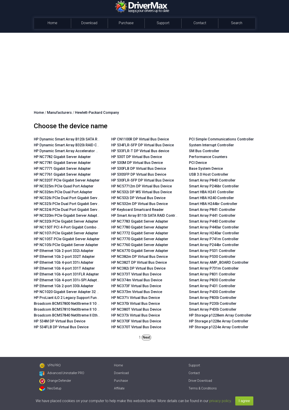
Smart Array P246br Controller (214, 186)
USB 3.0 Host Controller (208, 174)
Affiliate (119, 388)
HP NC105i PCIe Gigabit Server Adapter (66, 245)
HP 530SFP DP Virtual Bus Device (138, 174)
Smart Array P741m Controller (214, 239)
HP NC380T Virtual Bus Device (136, 309)
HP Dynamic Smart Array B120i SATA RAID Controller (77, 139)
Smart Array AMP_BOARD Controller (219, 262)
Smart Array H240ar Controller (214, 233)
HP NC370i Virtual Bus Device (135, 303)
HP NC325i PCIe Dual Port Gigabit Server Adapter (74, 204)
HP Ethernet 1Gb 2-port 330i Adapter (63, 286)
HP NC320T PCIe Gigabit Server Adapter (67, 180)
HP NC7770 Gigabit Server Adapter (139, 239)
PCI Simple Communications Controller (221, 139)
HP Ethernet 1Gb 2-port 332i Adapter (63, 251)
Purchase (126, 23)
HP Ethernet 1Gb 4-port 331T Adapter (64, 268)
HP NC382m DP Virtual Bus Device (139, 256)
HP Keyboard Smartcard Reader (137, 209)
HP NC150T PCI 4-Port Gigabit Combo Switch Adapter (78, 227)
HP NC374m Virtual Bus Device (136, 280)
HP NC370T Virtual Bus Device (136, 327)
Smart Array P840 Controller (212, 180)
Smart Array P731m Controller (214, 268)
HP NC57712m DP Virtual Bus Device (141, 186)
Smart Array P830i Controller (212, 298)
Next (146, 337)
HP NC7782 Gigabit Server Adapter (62, 157)
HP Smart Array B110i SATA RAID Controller (147, 215)
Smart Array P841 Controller (212, 209)
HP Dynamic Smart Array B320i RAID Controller (72, 145)
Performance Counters (208, 157)
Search (236, 23)
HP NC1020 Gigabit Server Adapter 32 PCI (68, 292)
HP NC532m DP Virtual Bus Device (139, 204)
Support (163, 23)
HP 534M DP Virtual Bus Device (59, 321)
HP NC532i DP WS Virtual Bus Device (141, 192)
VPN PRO (50, 365)
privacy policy (220, 401)
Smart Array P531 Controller (212, 251)
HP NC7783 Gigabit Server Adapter (139, 221)
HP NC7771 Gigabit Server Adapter (62, 168)
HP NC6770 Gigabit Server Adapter (139, 251)
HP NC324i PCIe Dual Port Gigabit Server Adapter (74, 209)
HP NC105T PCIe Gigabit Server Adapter (67, 239)
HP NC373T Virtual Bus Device (136, 274)
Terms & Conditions (203, 388)
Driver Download (200, 380)
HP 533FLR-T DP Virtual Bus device (140, 151)
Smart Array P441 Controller (212, 215)
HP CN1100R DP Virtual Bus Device (140, 139)
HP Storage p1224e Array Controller (218, 327)
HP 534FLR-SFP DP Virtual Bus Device (142, 145)
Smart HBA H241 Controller (211, 192)
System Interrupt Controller (211, 145)
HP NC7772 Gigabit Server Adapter (139, 233)
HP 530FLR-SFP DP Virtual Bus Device (142, 180)
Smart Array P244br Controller (214, 245)
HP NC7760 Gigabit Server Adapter (139, 245)
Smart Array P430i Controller (212, 309)
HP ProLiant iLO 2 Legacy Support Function (69, 298)
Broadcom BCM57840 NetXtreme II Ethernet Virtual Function (83, 315)
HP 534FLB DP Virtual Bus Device (61, 327)
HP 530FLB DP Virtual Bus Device (138, 168)
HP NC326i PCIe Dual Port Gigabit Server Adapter (74, 198)
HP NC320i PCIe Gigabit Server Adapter (66, 221)
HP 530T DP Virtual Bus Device (136, 157)
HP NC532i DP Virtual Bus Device (138, 198)
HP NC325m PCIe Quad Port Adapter (63, 186)
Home (52, 23)
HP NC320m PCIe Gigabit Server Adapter (67, 215)
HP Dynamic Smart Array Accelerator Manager (72, 151)
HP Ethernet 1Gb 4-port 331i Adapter (63, 262)
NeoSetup (50, 388)
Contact (199, 23)
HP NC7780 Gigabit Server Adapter (139, 227)
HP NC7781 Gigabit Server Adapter (62, 163)
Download (89, 23)
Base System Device (206, 168)
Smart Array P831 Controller (212, 274)
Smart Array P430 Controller (212, 292)
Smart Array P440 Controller (212, 221)
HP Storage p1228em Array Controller (220, 315)
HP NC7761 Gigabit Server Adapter (62, 174)
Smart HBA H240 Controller (211, 198)
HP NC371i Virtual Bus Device (135, 298)
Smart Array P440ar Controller (214, 227)
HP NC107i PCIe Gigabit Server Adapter (66, 233)
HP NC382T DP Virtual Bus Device (139, 262)
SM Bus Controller (204, 151)
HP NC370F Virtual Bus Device (136, 321)
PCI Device (198, 163)
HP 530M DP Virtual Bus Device (137, 163)
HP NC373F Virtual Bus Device (136, 286)
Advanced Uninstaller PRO (61, 373)
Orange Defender (55, 380)
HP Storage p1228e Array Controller (218, 321)
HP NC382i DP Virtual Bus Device (138, 268)
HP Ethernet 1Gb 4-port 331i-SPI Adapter (67, 280)
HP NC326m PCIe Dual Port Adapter (63, 192)
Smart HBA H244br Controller (213, 204)
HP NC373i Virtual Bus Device (135, 315)
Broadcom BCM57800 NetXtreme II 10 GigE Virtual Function (83, 303)
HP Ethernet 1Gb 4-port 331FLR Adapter (66, 274)
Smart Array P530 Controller (212, 256)
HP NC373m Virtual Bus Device (136, 292)
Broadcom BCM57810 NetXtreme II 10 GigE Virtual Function (83, 309)
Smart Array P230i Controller (212, 303)
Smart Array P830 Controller (212, 280)
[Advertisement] (144, 66)
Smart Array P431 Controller (212, 286)
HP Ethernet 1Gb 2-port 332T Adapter (64, 256)
